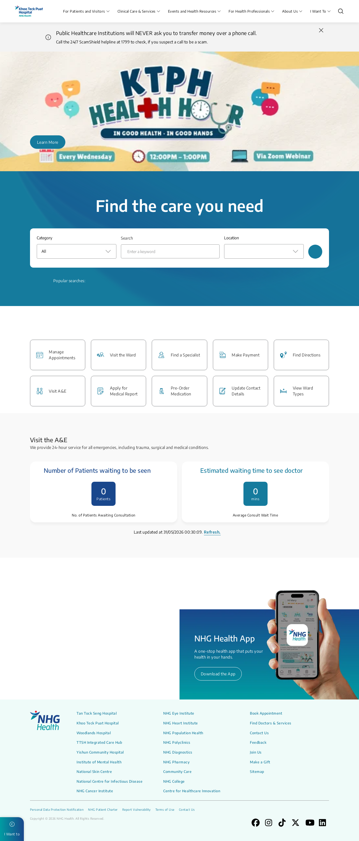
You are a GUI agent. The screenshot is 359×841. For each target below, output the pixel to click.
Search (127, 238)
